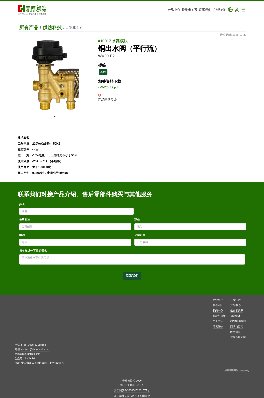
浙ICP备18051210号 (132, 385)
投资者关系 (236, 310)
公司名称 (139, 235)
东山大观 (145, 395)
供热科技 (52, 27)
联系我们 (132, 276)
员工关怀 (218, 321)
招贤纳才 (235, 315)
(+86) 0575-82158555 (33, 344)
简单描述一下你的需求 (33, 250)
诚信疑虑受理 (238, 337)
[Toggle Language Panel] (230, 9)
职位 (137, 219)
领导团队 (218, 305)
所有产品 (28, 27)
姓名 (22, 204)
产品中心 (235, 305)
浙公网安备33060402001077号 (132, 390)
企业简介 (218, 299)
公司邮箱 (24, 219)
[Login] (236, 9)
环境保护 (218, 326)
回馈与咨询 (236, 326)
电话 (22, 235)
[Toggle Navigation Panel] (243, 9)
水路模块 (120, 41)
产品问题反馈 (107, 97)
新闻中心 (218, 310)
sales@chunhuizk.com (27, 353)
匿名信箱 (235, 331)
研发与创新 (219, 315)
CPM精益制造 (238, 321)
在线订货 (235, 299)
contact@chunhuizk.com (35, 349)
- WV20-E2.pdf (108, 87)
